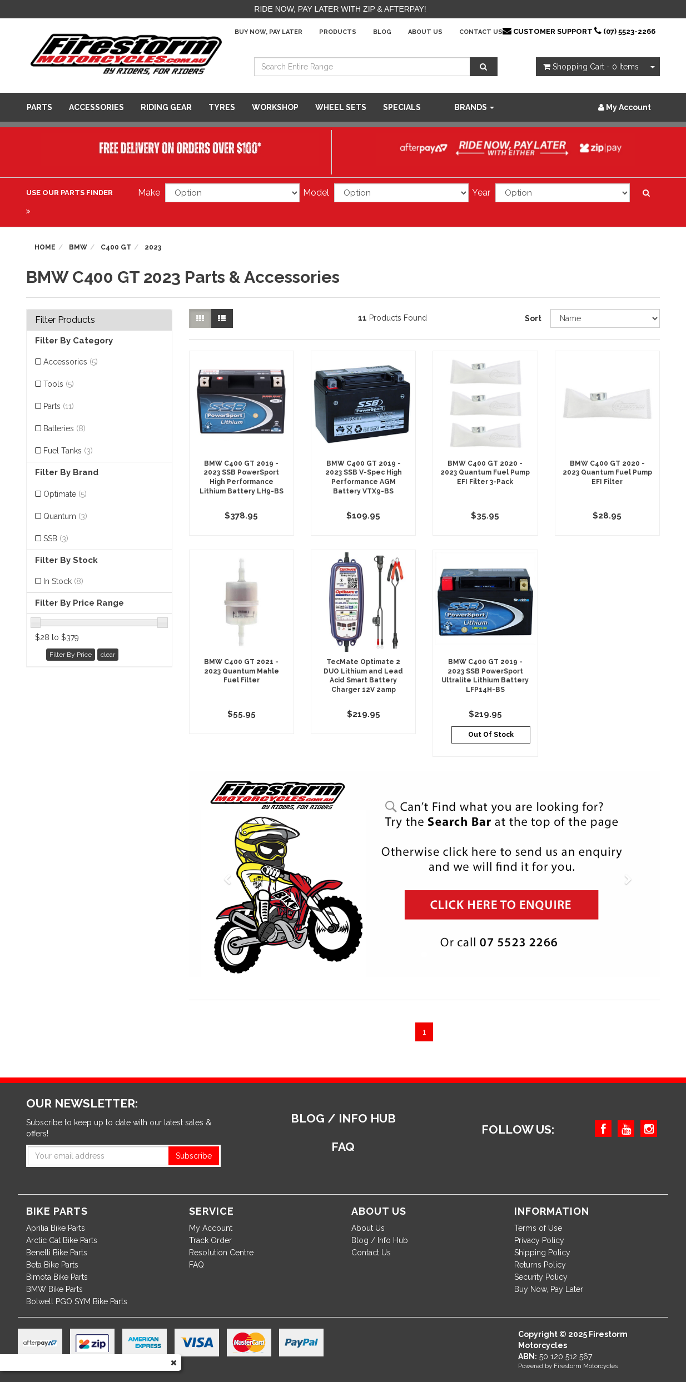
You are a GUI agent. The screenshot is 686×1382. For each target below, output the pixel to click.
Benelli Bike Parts (56, 1252)
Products (337, 32)
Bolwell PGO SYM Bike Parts (76, 1301)
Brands (474, 107)
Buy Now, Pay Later (268, 32)
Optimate (65, 494)
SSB (55, 538)
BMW (78, 247)
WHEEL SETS (340, 107)
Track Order (210, 1240)
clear (108, 654)
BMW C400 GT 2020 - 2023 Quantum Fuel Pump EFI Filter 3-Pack (485, 473)
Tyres (221, 107)
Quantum (65, 516)
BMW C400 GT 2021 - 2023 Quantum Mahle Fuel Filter (241, 671)
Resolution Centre (221, 1252)
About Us (425, 32)
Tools (58, 384)
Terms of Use (538, 1228)
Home (45, 247)
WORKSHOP (275, 107)
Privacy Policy (539, 1240)
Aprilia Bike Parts (55, 1228)
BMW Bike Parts (54, 1289)
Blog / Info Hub (379, 1240)
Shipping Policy (542, 1252)
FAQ (196, 1264)
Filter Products (65, 320)
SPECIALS (402, 107)
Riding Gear (166, 107)
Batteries (64, 428)
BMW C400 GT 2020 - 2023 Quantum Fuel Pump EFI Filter (607, 473)
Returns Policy (540, 1264)
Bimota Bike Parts (57, 1277)
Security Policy (541, 1277)
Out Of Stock (491, 735)
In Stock (63, 581)
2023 (153, 247)
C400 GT (116, 247)
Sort (533, 318)
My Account (210, 1228)
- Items (591, 66)
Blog (382, 32)
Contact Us (481, 32)
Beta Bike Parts (52, 1264)
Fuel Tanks (68, 450)
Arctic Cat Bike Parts (61, 1240)
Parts (39, 107)
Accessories (96, 107)
